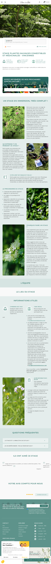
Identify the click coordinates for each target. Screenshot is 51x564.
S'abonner (42, 89)
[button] (2, 561)
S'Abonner (44, 513)
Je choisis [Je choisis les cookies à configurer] (15, 557)
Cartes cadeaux (22, 540)
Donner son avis (41, 502)
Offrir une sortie (41, 46)
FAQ (4, 533)
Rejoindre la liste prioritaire (35, 559)
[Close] (47, 549)
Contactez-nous (6, 537)
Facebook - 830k (42, 533)
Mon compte (6, 540)
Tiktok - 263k (41, 536)
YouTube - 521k (42, 539)
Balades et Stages (8, 36)
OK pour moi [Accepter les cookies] (24, 557)
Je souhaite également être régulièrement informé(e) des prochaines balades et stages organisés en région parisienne (37, 519)
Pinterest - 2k (41, 544)
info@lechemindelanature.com (37, 320)
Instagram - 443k (42, 541)
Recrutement (6, 535)
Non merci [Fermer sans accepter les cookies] (6, 557)
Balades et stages (23, 535)
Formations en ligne (23, 533)
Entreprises (21, 537)
